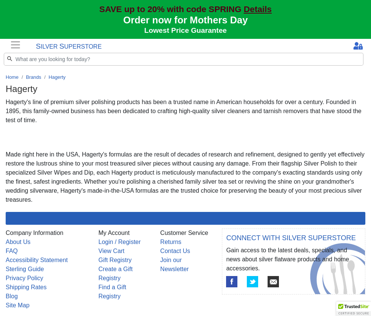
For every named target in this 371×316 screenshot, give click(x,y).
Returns (171, 242)
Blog (12, 296)
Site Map (17, 305)
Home (12, 77)
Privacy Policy (24, 278)
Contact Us (175, 251)
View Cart (112, 251)
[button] (353, 309)
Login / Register (120, 242)
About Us (18, 242)
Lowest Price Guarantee (185, 30)
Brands (34, 77)
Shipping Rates (26, 287)
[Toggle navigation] (15, 45)
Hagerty (57, 77)
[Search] (183, 59)
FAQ (12, 251)
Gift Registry (115, 260)
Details (258, 9)
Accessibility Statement (37, 260)
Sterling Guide (25, 269)
